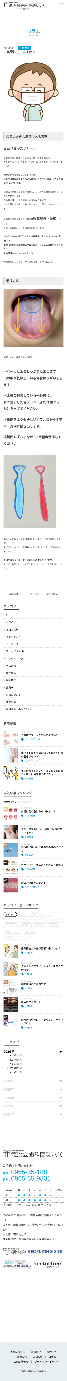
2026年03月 (16, 1063)
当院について (17, 1351)
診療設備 (22, 1356)
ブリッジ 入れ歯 (15, 651)
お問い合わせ (21, 1361)
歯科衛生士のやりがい (18, 709)
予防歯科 (11, 665)
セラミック (12, 644)
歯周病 (9, 687)
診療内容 (52, 1351)
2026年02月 (16, 1068)
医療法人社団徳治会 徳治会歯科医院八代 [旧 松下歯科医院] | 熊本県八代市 (24, 5)
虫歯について (13, 694)
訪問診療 (11, 702)
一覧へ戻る (33, 593)
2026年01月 (16, 1072)
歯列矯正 (11, 680)
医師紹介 (36, 1351)
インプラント (13, 636)
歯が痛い (11, 673)
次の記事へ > (52, 593)
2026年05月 (16, 1055)
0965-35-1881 (27, 1172)
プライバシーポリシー (47, 1361)
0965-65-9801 (27, 1178)
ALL (8, 615)
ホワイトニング (14, 658)
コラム (52, 1356)
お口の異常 (12, 629)
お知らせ (11, 622)
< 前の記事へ (14, 593)
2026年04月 (16, 1059)
